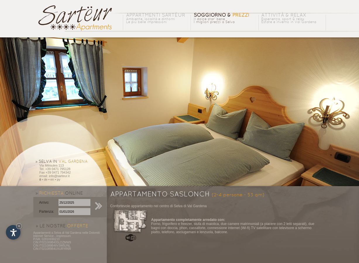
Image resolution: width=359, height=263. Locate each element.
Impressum (63, 236)
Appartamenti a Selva (47, 232)
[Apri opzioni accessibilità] (13, 232)
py (58, 179)
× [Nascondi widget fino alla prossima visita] (19, 226)
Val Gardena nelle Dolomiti (82, 232)
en (52, 179)
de (45, 179)
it (40, 179)
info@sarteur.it (59, 176)
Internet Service (43, 236)
